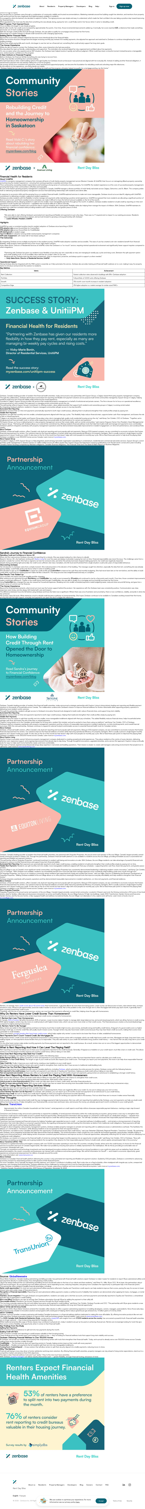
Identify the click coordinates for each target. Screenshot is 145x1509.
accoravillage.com (6, 898)
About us (31, 1485)
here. (78, 1502)
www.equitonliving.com (26, 747)
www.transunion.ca (26, 1155)
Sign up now (124, 6)
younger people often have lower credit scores (30, 1033)
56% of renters (13, 1020)
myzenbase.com (60, 437)
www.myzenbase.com (94, 1316)
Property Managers (56, 1485)
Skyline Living (39, 559)
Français (22, 1496)
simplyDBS (55, 1318)
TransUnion (15, 1104)
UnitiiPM (3, 181)
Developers (72, 1485)
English (15, 1496)
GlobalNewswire (18, 1276)
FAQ (106, 1485)
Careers (89, 1485)
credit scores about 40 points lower (32, 1006)
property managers (17, 1357)
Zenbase (62, 1069)
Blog (81, 1485)
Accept (101, 1501)
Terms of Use (117, 1501)
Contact (99, 1485)
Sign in (111, 6)
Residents (42, 1485)
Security (129, 1501)
